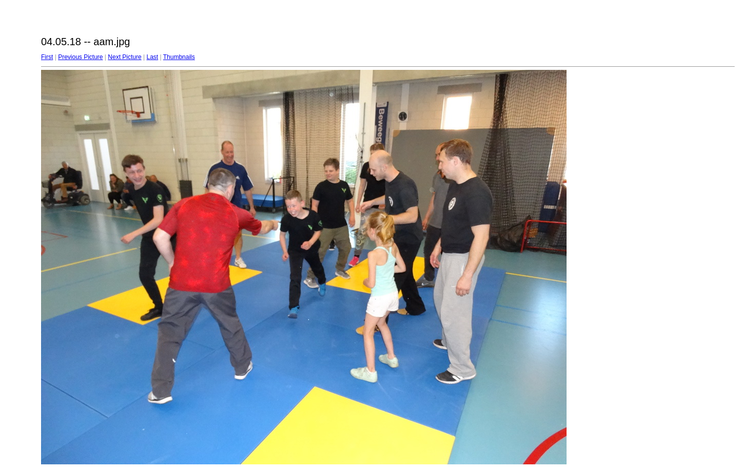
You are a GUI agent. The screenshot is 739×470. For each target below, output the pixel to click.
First (47, 57)
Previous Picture (80, 57)
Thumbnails (179, 57)
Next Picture (124, 57)
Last (152, 57)
